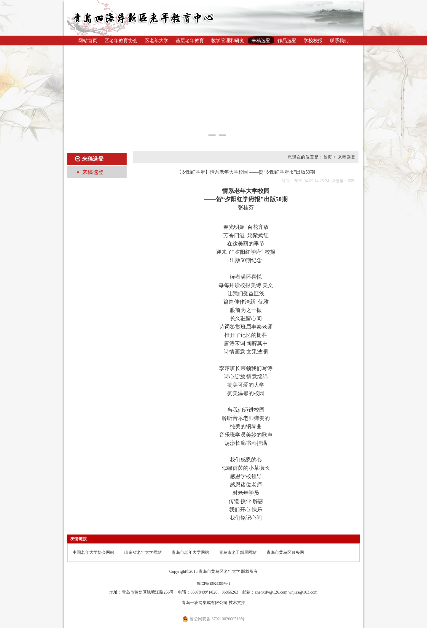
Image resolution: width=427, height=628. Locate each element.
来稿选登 (260, 40)
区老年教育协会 (121, 40)
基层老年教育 (190, 40)
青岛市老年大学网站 (190, 552)
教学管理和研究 (227, 40)
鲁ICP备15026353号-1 (213, 583)
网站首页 (87, 40)
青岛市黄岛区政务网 (285, 552)
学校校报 (313, 40)
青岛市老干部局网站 (237, 552)
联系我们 (339, 40)
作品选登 (287, 40)
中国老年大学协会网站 (93, 552)
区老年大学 (156, 40)
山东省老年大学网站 (143, 552)
